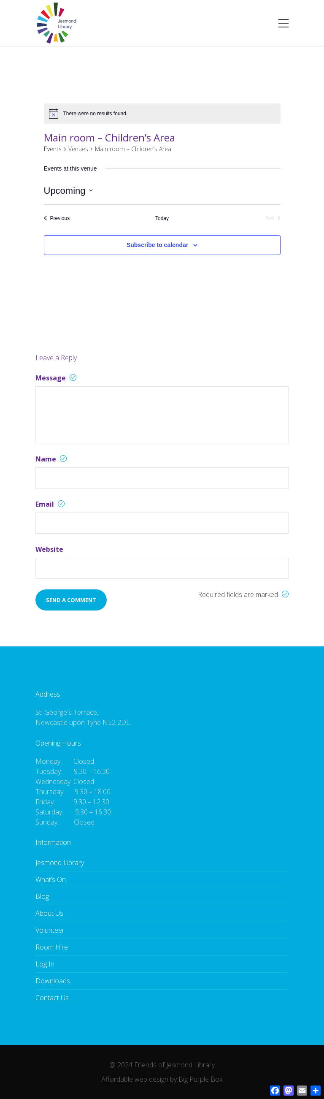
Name (51, 459)
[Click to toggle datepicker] (68, 191)
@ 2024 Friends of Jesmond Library (162, 1064)
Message (55, 378)
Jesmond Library (59, 862)
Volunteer (50, 930)
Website (49, 549)
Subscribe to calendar (157, 245)
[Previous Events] (57, 218)
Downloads (52, 980)
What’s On (50, 879)
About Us (49, 913)
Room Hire (51, 947)
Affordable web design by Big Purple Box (162, 1079)
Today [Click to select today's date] (162, 218)
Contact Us (52, 997)
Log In (44, 964)
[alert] (95, 113)
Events (53, 149)
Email (50, 504)
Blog (42, 896)
